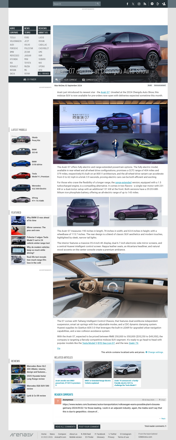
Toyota (27, 62)
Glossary (101, 437)
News (27, 28)
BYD (40, 69)
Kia (11, 62)
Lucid (41, 37)
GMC (40, 51)
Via (58, 348)
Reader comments (63, 394)
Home (12, 28)
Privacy (111, 437)
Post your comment (66, 79)
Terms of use (123, 437)
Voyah (27, 73)
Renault (14, 66)
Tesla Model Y (89, 343)
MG (25, 69)
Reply (163, 419)
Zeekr (27, 51)
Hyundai (14, 59)
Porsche (14, 48)
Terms (27, 32)
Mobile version (76, 437)
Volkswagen (16, 40)
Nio (40, 62)
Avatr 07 (105, 92)
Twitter (113, 434)
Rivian (41, 40)
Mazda (27, 66)
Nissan (13, 69)
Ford (26, 37)
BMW (12, 51)
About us (43, 32)
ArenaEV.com (60, 437)
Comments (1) (89, 79)
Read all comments (65, 427)
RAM (40, 55)
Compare (14, 32)
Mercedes (14, 55)
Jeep (26, 40)
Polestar (28, 48)
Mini (26, 59)
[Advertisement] (88, 16)
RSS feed (87, 434)
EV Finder (89, 437)
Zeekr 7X (133, 343)
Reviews (43, 28)
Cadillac (43, 44)
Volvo (27, 44)
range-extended (123, 182)
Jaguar (27, 55)
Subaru (42, 59)
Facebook (101, 434)
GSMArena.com (145, 437)
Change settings (154, 352)
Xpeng (42, 66)
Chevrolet (44, 48)
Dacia (12, 73)
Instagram (126, 434)
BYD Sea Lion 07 (106, 343)
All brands (44, 73)
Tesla (13, 37)
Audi (12, 44)
